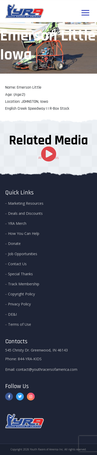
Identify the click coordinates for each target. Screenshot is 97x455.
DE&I (12, 314)
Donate (14, 243)
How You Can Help (23, 233)
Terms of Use (19, 324)
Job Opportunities (22, 253)
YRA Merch (17, 223)
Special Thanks (20, 273)
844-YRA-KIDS (30, 358)
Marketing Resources (25, 203)
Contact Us (17, 263)
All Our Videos (48, 158)
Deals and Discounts (25, 213)
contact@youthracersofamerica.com (46, 369)
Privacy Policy (19, 304)
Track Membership (23, 283)
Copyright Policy (21, 293)
